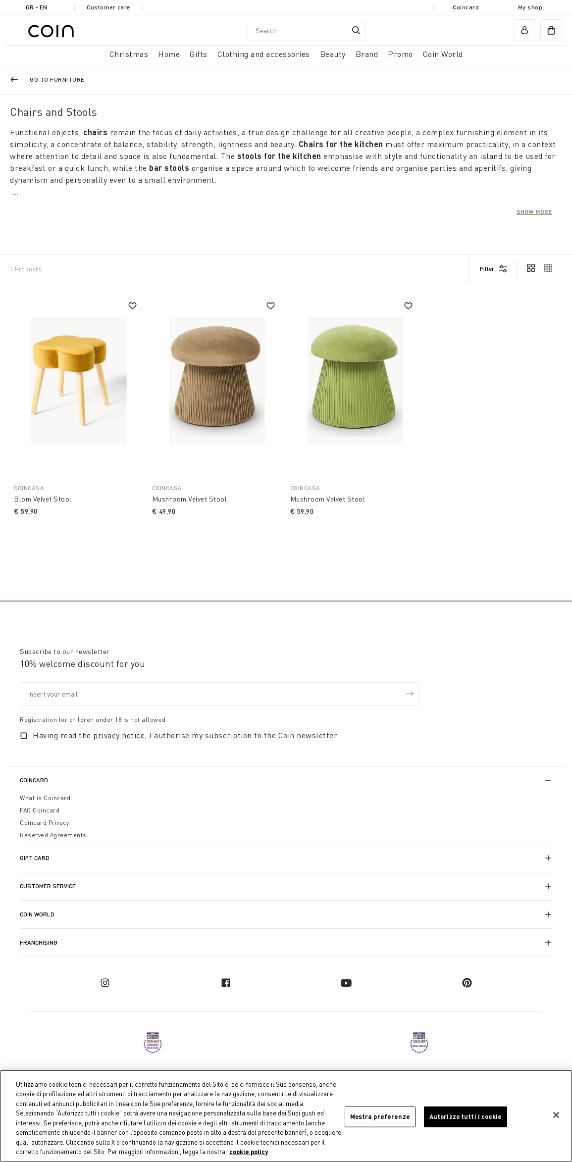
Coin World (37, 914)
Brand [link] (367, 54)
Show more (534, 211)
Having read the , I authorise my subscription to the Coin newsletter (185, 735)
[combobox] (306, 30)
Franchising (38, 942)
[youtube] (346, 983)
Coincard (466, 7)
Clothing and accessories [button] (263, 54)
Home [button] (169, 54)
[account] (524, 30)
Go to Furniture (57, 79)
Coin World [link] (443, 54)
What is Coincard (45, 798)
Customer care (108, 7)
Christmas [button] (129, 54)
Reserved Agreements (53, 835)
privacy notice (119, 735)
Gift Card (35, 857)
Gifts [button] (199, 54)
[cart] (551, 30)
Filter (487, 268)
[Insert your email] (219, 694)
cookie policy (248, 1152)
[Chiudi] (556, 1115)
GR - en (36, 7)
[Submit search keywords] (356, 30)
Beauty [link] (333, 54)
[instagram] (105, 983)
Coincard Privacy (44, 822)
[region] (286, 1116)
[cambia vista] (531, 269)
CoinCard (34, 780)
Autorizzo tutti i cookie (465, 1116)
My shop (530, 7)
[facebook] (226, 983)
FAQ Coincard (39, 810)
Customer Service (48, 886)
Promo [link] (400, 54)
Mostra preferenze (380, 1116)
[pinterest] (467, 983)
